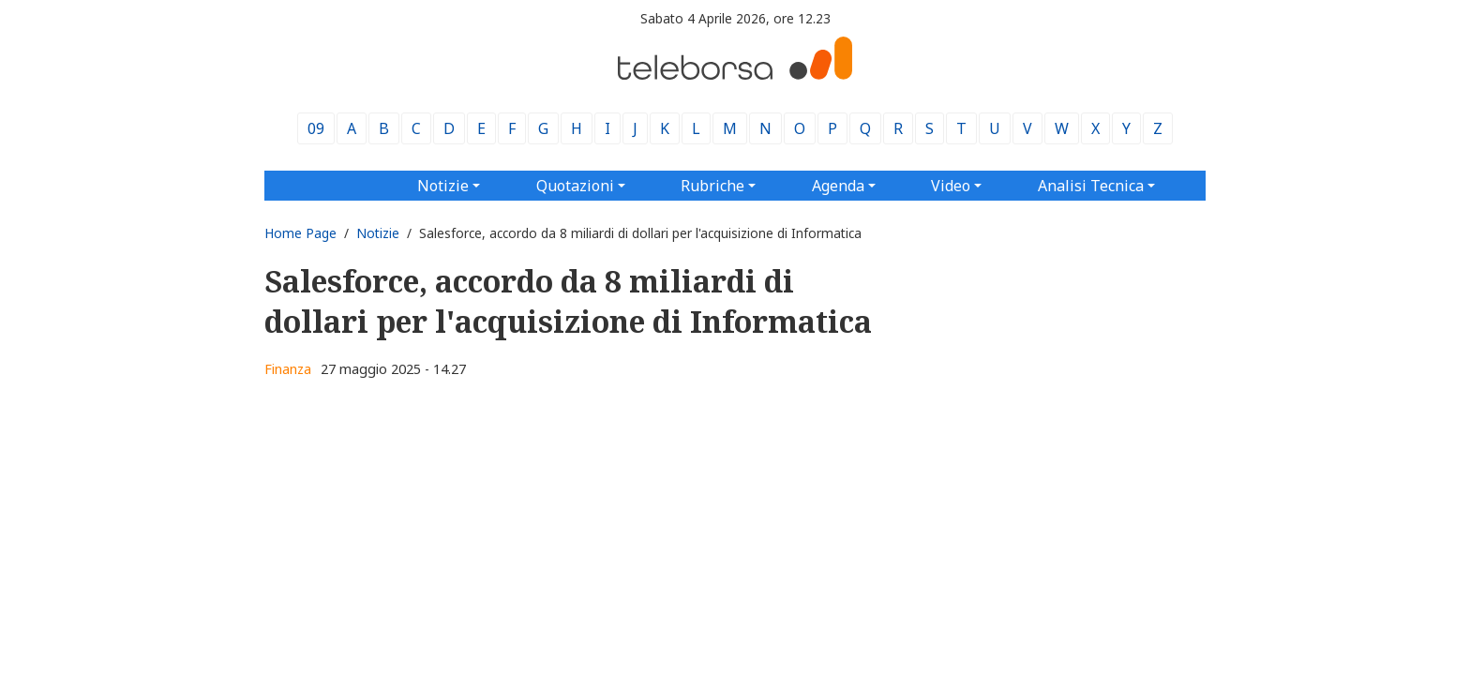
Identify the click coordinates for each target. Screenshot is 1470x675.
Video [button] (950, 185)
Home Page (300, 233)
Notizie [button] (443, 185)
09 (316, 128)
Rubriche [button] (712, 185)
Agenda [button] (838, 185)
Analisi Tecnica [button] (1091, 185)
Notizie (377, 233)
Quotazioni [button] (575, 185)
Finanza (287, 369)
